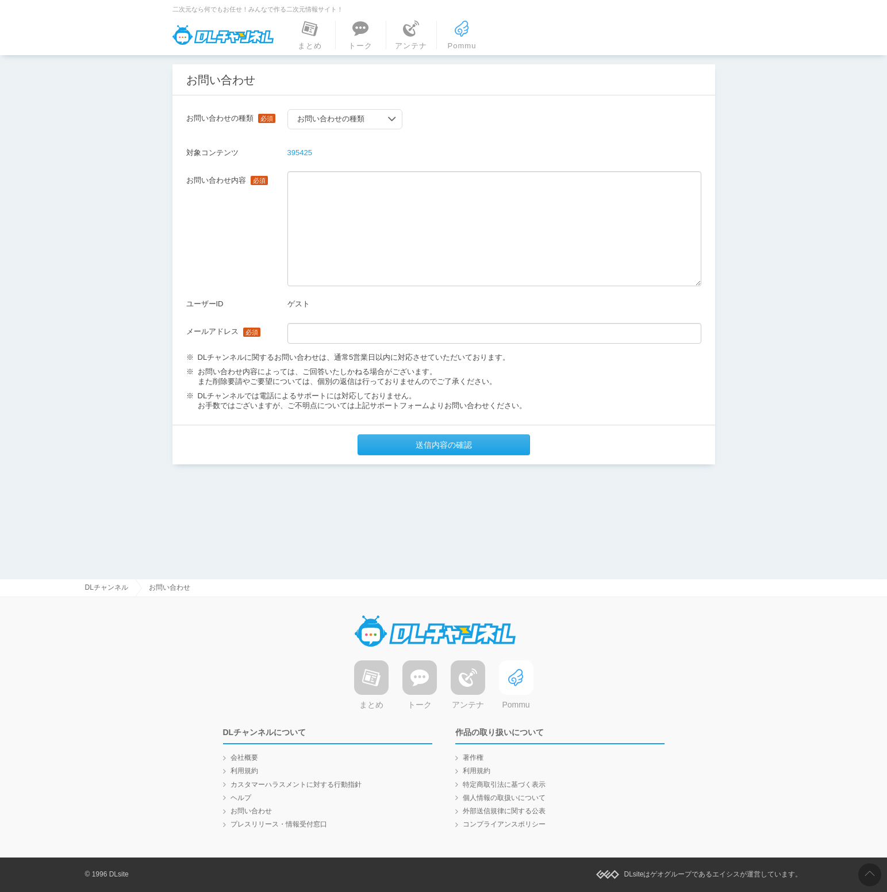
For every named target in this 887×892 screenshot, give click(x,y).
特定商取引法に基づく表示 (504, 784)
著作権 (473, 757)
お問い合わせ (251, 811)
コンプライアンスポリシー (504, 824)
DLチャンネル (223, 35)
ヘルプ (241, 798)
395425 (299, 152)
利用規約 (244, 771)
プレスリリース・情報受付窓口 (279, 824)
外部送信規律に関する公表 (504, 811)
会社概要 (244, 757)
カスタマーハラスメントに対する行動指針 (296, 784)
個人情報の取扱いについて (504, 798)
